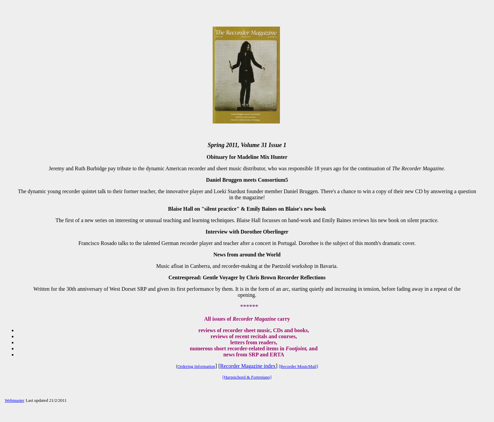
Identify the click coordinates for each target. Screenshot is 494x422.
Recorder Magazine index (248, 366)
